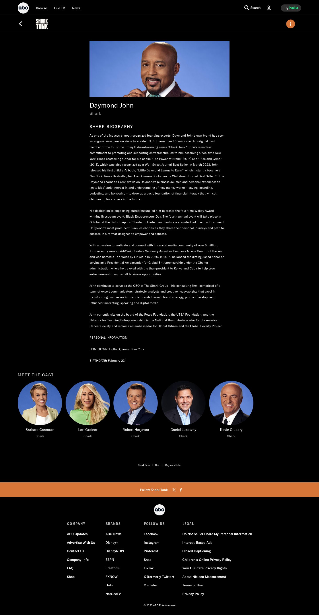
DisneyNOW (114, 551)
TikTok (149, 568)
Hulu (109, 586)
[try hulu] (291, 8)
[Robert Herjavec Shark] (135, 410)
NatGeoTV (113, 594)
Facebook (151, 534)
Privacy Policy (193, 594)
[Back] (20, 24)
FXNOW (111, 577)
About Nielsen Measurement (204, 577)
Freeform (112, 568)
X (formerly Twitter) (159, 577)
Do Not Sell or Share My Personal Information (217, 534)
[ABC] (23, 8)
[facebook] (181, 490)
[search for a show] (252, 8)
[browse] (41, 8)
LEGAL (188, 524)
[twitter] (174, 490)
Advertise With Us (81, 543)
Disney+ (111, 543)
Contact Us (76, 551)
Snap (148, 560)
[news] (76, 8)
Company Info (78, 560)
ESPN (109, 560)
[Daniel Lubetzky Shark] (183, 410)
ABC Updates (77, 534)
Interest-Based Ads (197, 543)
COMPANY (76, 524)
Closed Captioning (196, 551)
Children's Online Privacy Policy (206, 560)
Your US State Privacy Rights (204, 568)
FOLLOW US (154, 524)
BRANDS (113, 524)
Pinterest (151, 551)
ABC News (113, 534)
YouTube (150, 586)
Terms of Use (192, 586)
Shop (71, 577)
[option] (40, 414)
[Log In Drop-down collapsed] (268, 8)
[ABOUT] (290, 24)
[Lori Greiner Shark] (88, 410)
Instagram (152, 543)
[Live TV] (59, 8)
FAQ (70, 568)
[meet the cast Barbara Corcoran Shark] (40, 410)
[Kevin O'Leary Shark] (231, 410)
